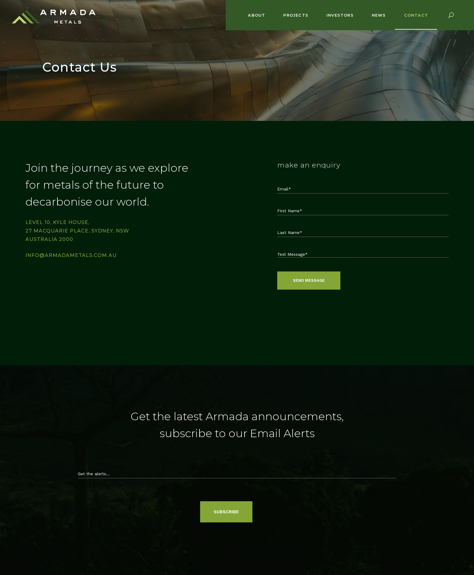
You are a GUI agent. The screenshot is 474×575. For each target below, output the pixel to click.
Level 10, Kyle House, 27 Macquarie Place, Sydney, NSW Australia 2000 (77, 230)
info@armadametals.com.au (71, 255)
